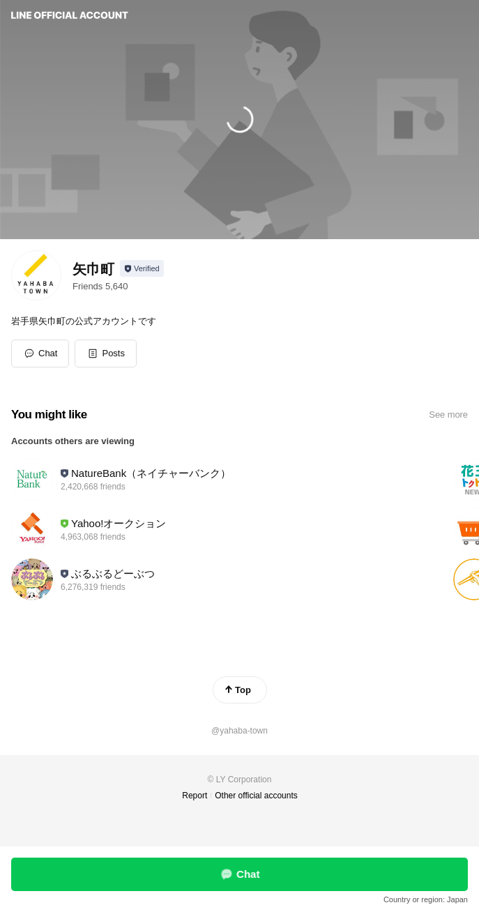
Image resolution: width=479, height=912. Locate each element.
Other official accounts (256, 795)
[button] (106, 353)
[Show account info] (142, 268)
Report (194, 795)
